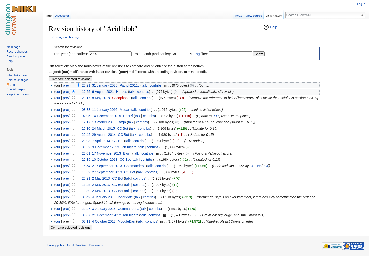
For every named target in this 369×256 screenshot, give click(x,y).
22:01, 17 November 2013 (101, 153)
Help (273, 27)
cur (57, 92)
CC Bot (255, 166)
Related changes (17, 80)
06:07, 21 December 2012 (101, 215)
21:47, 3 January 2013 (98, 209)
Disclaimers (96, 245)
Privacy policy (55, 245)
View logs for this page (66, 37)
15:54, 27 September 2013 (102, 166)
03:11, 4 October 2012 (98, 221)
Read (238, 15)
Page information (18, 94)
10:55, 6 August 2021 (98, 92)
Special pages (16, 89)
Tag (197, 54)
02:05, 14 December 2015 (101, 116)
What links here (17, 75)
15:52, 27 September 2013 (102, 172)
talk (144, 85)
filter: (201, 54)
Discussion (62, 15)
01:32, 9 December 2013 (100, 147)
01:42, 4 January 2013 (98, 197)
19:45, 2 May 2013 (96, 185)
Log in (361, 4)
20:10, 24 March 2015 (98, 128)
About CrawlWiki (77, 245)
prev (66, 85)
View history (273, 15)
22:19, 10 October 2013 (99, 159)
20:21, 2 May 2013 (96, 178)
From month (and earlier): (152, 54)
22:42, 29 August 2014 (99, 134)
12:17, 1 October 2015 (98, 122)
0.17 (216, 116)
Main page (13, 47)
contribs (155, 85)
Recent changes (17, 51)
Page (48, 15)
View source (253, 15)
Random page (16, 56)
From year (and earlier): (70, 54)
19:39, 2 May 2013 (96, 191)
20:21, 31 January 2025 (99, 85)
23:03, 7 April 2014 (96, 141)
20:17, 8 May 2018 (96, 98)
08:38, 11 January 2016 (99, 110)
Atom (13, 85)
